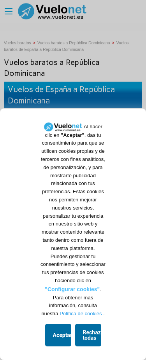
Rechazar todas (92, 335)
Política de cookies (81, 313)
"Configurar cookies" (72, 289)
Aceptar (62, 335)
